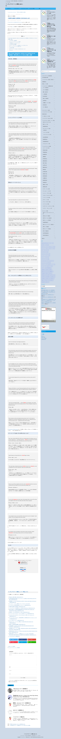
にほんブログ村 (22, 571)
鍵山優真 (44, 154)
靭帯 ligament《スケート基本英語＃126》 (47, 299)
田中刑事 (44, 158)
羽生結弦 (44, 150)
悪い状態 (44, 96)
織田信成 (44, 167)
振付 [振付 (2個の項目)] (51, 273)
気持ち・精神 (45, 98)
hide (23, 36)
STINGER (42, 733)
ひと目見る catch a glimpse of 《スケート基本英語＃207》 (51, 50)
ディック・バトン (14, 647)
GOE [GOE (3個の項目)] (43, 243)
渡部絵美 (18, 647)
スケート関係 (45, 87)
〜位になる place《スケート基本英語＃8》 (20, 688)
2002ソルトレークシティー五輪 (47, 224)
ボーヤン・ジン (45, 199)
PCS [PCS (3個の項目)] (46, 243)
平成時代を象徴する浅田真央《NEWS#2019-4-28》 (17, 606)
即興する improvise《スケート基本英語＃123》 (17, 724)
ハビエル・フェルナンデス (47, 195)
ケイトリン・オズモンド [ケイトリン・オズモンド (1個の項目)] (46, 248)
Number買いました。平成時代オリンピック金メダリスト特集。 (20, 725)
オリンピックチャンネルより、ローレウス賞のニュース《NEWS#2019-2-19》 (21, 613)
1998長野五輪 (45, 222)
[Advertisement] (23, 582)
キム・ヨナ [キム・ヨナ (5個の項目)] (53, 246)
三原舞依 (44, 178)
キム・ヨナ (10, 647)
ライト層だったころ (45, 116)
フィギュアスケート (16, 8)
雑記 (39, 8)
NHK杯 (44, 130)
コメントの (43, 338)
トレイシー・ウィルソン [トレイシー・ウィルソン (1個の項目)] (46, 253)
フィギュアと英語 (31, 8)
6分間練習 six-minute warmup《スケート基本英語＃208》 (51, 25)
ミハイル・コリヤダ (46, 197)
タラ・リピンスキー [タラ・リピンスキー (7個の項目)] (45, 250)
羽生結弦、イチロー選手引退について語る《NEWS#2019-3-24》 (19, 612)
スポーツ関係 (45, 89)
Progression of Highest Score (13, 429)
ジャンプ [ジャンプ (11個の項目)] (52, 248)
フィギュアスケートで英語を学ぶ (14, 636)
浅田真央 (14, 646)
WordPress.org (43, 339)
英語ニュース (10, 646)
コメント (10, 654)
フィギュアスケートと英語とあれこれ (30, 730)
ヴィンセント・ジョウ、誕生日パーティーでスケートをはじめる (19, 603)
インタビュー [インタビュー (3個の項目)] (50, 243)
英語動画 (43, 81)
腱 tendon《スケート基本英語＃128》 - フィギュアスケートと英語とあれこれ (48, 300)
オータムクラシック (46, 143)
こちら (13, 26)
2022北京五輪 (45, 235)
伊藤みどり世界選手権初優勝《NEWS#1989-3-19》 (17, 624)
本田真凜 (44, 182)
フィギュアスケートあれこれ (46, 118)
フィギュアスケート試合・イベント (47, 120)
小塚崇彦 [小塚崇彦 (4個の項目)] (43, 273)
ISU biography (44, 77)
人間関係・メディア (46, 102)
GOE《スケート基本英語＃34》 (18, 710)
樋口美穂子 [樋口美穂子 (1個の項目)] (48, 276)
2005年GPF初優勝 (12, 44)
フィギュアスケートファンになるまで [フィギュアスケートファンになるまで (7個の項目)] (47, 260)
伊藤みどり (44, 184)
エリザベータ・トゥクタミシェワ (48, 206)
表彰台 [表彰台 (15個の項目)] (48, 278)
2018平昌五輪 (45, 233)
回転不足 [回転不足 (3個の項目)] (43, 271)
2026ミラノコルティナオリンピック (48, 212)
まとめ (11, 50)
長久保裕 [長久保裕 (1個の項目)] (51, 280)
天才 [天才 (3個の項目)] (47, 271)
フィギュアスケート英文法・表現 (47, 79)
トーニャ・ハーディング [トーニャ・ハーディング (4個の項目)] (46, 255)
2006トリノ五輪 (45, 226)
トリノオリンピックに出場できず (15, 46)
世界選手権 (44, 126)
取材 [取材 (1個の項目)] (51, 269)
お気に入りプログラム (46, 122)
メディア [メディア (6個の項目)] (50, 266)
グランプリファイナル (46, 134)
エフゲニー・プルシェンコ (47, 208)
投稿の (43, 337)
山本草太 (44, 165)
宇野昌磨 (44, 152)
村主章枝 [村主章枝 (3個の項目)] (43, 276)
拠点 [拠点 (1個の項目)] (47, 273)
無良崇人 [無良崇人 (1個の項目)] (53, 276)
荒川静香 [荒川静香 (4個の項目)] (43, 278)
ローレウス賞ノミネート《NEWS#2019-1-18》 (16, 620)
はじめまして (9, 8)
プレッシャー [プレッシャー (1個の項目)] (52, 264)
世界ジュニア (45, 124)
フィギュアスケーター (45, 146)
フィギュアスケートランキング (23, 564)
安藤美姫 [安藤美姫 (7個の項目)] (51, 271)
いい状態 (44, 94)
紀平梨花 (44, 171)
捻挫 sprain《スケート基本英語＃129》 (47, 294)
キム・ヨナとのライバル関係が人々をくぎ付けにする (18, 45)
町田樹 (44, 169)
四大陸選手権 (45, 141)
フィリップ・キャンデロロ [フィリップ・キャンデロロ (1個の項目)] (46, 262)
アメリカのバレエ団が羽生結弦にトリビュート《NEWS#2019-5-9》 (20, 605)
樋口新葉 (44, 180)
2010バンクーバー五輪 (46, 228)
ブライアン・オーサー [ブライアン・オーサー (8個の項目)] (45, 264)
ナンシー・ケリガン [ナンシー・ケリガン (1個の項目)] (45, 257)
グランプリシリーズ (46, 128)
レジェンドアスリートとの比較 (14, 41)
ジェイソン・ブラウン (46, 193)
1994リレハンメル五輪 (46, 220)
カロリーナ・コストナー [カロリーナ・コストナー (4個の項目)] (46, 246)
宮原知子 (44, 173)
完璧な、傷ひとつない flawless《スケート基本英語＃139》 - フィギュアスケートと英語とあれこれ (48, 292)
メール (10, 670)
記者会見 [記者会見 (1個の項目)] (52, 278)
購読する (44, 331)
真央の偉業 (11, 47)
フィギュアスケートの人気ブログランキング (15, 22)
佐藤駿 (44, 156)
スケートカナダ (45, 132)
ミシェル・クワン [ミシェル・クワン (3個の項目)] (45, 266)
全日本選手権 (45, 137)
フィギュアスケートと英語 (46, 75)
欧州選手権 (44, 139)
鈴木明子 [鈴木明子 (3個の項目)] (47, 280)
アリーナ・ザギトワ (46, 201)
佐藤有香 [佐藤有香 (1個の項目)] (43, 269)
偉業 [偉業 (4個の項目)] (47, 269)
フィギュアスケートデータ (24, 8)
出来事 (44, 100)
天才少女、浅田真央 (13, 40)
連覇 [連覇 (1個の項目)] (43, 280)
